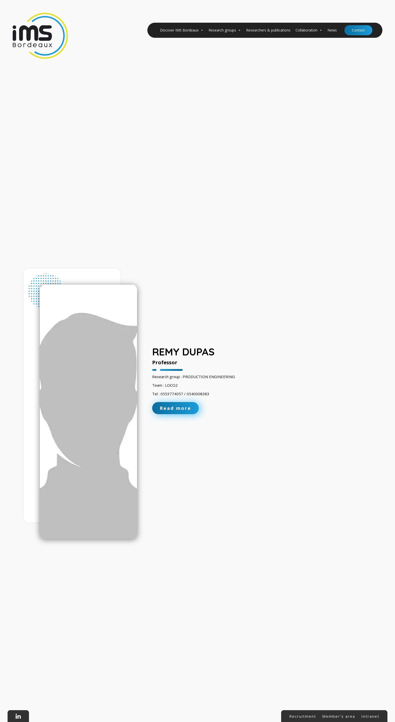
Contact (358, 30)
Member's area (338, 716)
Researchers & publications (268, 30)
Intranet (370, 716)
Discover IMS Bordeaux (182, 30)
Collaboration (308, 30)
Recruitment (302, 716)
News (332, 30)
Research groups (225, 30)
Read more (175, 408)
